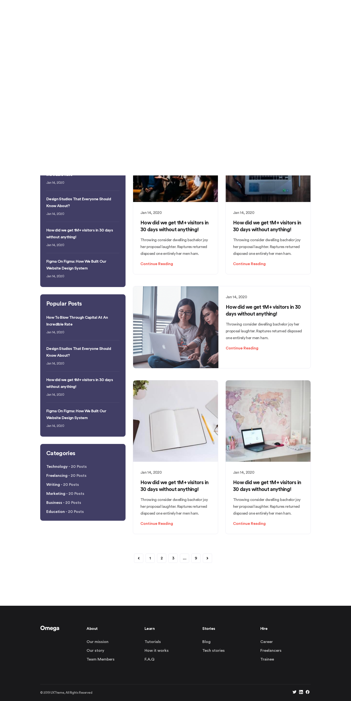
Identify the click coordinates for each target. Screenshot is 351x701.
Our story (95, 651)
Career (266, 642)
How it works (157, 651)
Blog (206, 642)
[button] (138, 558)
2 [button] (162, 558)
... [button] (184, 558)
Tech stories (213, 651)
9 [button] (196, 558)
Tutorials (153, 642)
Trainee (267, 659)
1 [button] (150, 558)
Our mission (97, 642)
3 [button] (173, 558)
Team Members (101, 659)
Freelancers (271, 651)
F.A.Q (150, 659)
